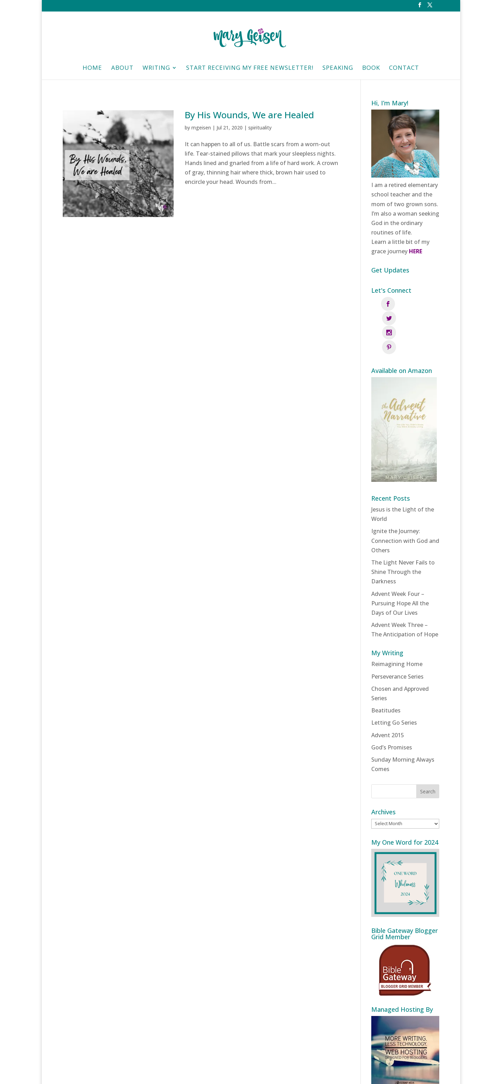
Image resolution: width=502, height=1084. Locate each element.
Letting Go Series (394, 679)
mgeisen (201, 127)
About (122, 68)
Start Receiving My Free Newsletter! (249, 68)
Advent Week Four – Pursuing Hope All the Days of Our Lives (400, 560)
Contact (404, 68)
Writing (156, 68)
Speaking (337, 68)
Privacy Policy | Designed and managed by (285, 1074)
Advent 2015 (387, 692)
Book (371, 68)
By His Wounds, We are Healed (249, 115)
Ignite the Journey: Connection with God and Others (405, 497)
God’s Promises (391, 704)
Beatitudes (386, 667)
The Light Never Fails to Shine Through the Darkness (403, 528)
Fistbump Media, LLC (374, 1074)
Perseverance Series (397, 633)
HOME (92, 68)
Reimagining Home (397, 621)
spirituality (260, 127)
